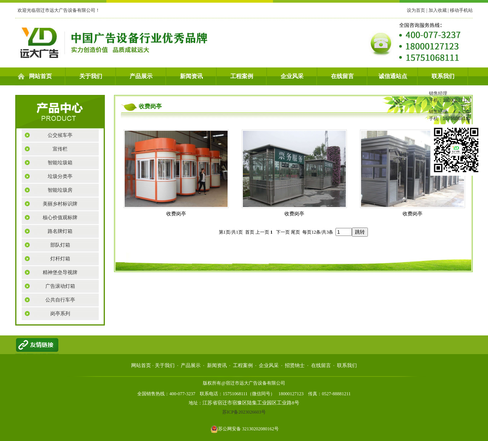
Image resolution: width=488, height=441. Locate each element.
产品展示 (141, 76)
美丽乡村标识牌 (60, 204)
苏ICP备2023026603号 (244, 412)
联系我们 (443, 76)
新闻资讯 (191, 76)
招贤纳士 (295, 365)
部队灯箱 (60, 245)
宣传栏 (60, 149)
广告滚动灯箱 (60, 286)
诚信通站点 (393, 76)
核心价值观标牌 (60, 217)
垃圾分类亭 (60, 176)
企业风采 (292, 76)
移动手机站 (461, 10)
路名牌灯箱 (60, 231)
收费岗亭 (176, 213)
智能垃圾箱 (60, 162)
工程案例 (241, 76)
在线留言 (342, 76)
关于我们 (90, 76)
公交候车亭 (60, 135)
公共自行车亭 (60, 300)
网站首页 (40, 76)
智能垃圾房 (60, 190)
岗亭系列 (60, 313)
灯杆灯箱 (60, 258)
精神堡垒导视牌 (60, 272)
